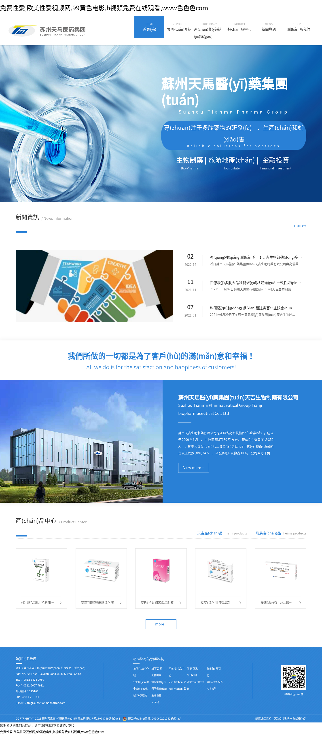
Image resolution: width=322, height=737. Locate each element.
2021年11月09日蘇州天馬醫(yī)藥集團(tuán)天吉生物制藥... (252, 289)
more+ (300, 226)
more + (161, 626)
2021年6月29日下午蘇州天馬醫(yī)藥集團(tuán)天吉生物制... (252, 315)
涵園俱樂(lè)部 (159, 690)
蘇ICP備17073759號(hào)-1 (103, 720)
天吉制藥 (156, 677)
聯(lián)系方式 (214, 684)
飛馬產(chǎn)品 (177, 690)
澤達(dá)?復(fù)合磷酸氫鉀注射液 (276, 604)
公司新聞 (192, 677)
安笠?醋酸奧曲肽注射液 (97, 603)
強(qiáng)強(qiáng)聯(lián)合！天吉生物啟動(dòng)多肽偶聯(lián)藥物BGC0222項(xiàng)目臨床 (256, 258)
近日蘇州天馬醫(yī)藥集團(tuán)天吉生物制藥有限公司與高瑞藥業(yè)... (256, 265)
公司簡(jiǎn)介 (141, 684)
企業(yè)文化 (140, 690)
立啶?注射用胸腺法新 (216, 603)
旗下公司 (156, 670)
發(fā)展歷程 (140, 697)
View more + (193, 468)
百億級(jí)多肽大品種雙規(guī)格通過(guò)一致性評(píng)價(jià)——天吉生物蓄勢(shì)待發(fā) (255, 284)
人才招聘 (211, 690)
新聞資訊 (192, 670)
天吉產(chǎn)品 (177, 684)
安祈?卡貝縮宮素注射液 (157, 603)
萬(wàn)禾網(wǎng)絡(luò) (290, 720)
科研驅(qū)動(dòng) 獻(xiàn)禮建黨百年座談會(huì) (251, 308)
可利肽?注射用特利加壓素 (37, 604)
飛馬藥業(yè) (158, 684)
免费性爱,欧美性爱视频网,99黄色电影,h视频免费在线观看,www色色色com (104, 8)
